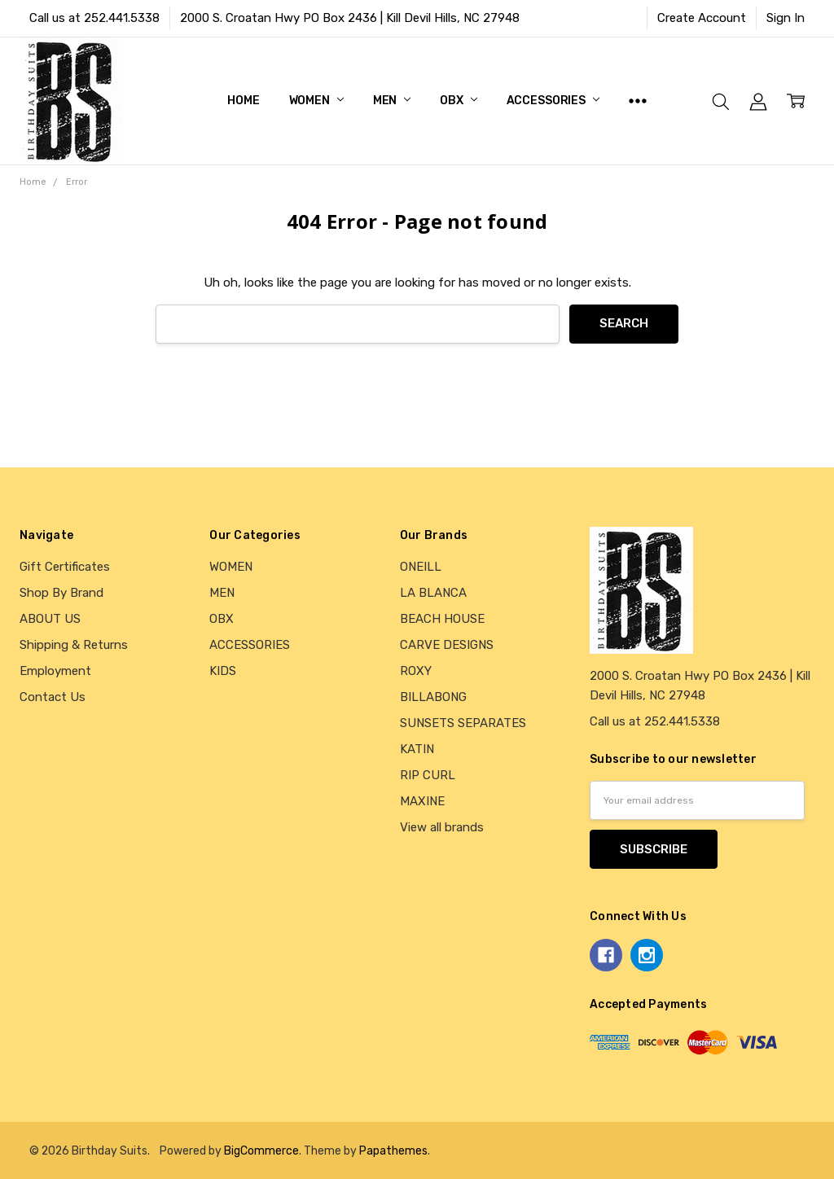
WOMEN (316, 100)
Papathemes (393, 1150)
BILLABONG (433, 697)
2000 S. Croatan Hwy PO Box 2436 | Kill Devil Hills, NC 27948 (350, 18)
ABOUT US (50, 618)
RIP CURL (427, 775)
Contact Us (53, 697)
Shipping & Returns (74, 645)
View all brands (442, 827)
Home (243, 100)
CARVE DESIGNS (447, 645)
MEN (391, 100)
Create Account (701, 18)
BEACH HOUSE (442, 618)
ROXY (416, 671)
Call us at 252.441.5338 (94, 18)
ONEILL (420, 566)
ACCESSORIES (553, 100)
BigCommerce (261, 1150)
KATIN (417, 749)
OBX (458, 100)
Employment (55, 671)
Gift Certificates (65, 566)
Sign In (785, 18)
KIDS (222, 671)
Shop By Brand (61, 592)
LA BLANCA (433, 592)
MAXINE (422, 801)
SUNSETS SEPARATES (463, 723)
